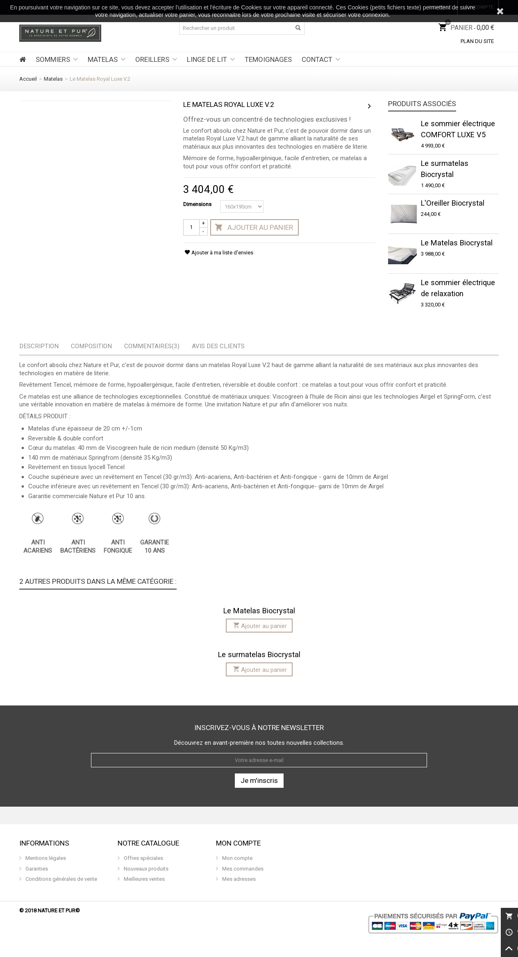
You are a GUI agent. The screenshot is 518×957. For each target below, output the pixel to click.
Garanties (36, 869)
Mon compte (236, 858)
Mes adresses (238, 879)
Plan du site (477, 41)
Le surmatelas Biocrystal (444, 169)
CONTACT (317, 59)
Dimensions (198, 204)
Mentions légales (45, 858)
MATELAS (103, 59)
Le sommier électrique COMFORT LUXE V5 (458, 129)
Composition (91, 346)
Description (39, 346)
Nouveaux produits (145, 869)
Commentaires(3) (151, 346)
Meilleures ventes (144, 879)
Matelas (53, 79)
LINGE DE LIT (207, 59)
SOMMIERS (53, 59)
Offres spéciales (143, 858)
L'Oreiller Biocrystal (452, 203)
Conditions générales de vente (60, 879)
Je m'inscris (259, 780)
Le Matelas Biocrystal (457, 242)
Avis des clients (218, 346)
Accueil (28, 79)
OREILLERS (152, 59)
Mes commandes (242, 869)
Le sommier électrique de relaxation (458, 288)
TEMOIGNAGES (268, 59)
